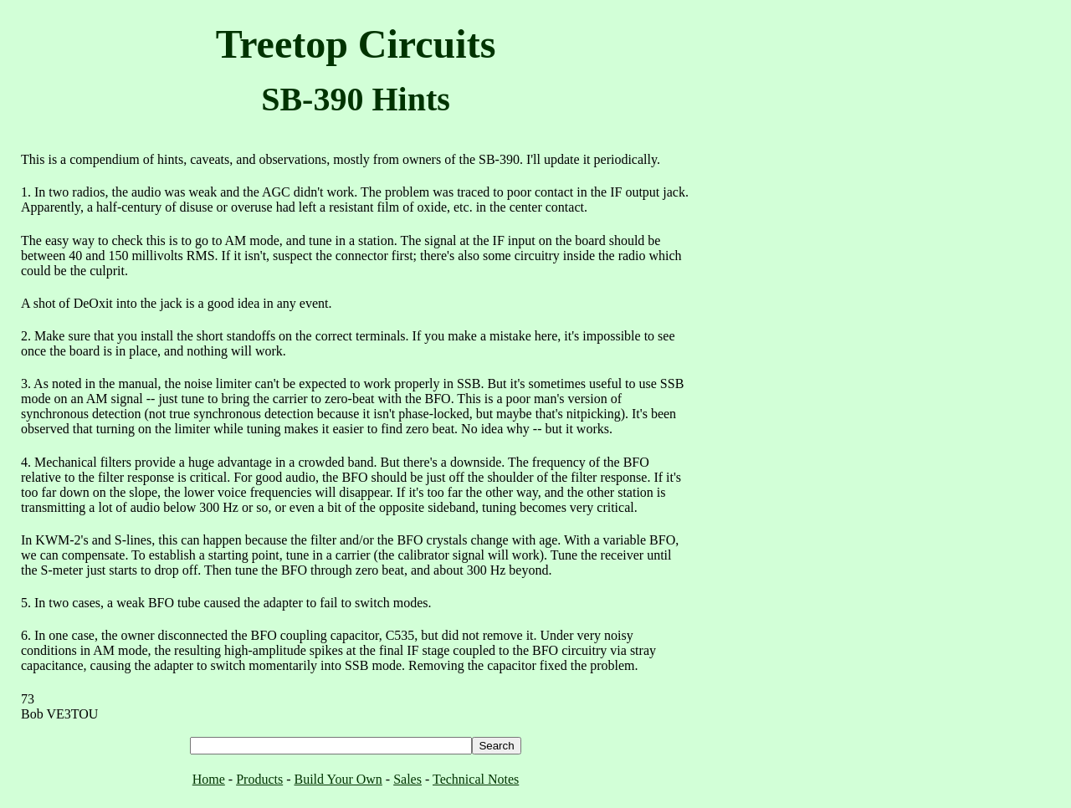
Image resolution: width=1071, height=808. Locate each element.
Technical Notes (476, 779)
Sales (407, 779)
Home (208, 779)
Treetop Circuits (356, 44)
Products (259, 779)
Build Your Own (338, 779)
